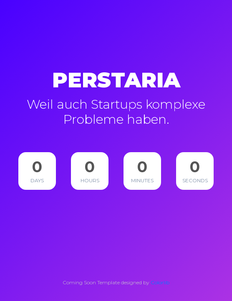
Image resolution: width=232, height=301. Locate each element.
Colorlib (160, 282)
